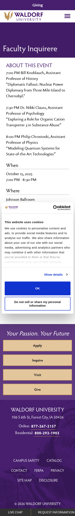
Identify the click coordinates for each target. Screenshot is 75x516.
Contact (19, 470)
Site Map (24, 480)
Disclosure (48, 480)
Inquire (37, 360)
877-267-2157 (43, 426)
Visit (37, 374)
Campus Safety (26, 460)
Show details (53, 274)
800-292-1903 (47, 432)
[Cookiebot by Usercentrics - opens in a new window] (53, 208)
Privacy (57, 470)
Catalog (54, 460)
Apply (37, 345)
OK (37, 288)
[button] (67, 16)
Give (37, 389)
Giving (37, 5)
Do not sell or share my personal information (37, 303)
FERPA (39, 470)
